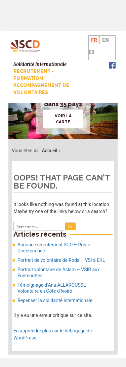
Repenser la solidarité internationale (54, 300)
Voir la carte (63, 119)
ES (92, 52)
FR (94, 40)
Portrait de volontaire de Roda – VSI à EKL (61, 260)
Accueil (49, 150)
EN (105, 40)
